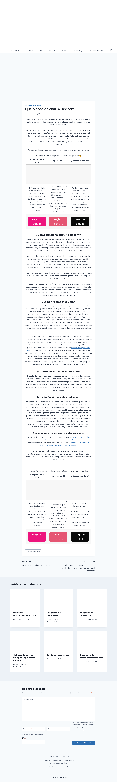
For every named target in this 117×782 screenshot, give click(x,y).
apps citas (15, 50)
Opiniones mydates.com (58, 654)
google (58, 330)
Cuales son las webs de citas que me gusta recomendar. (58, 760)
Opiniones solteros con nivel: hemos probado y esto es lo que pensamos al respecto (77, 564)
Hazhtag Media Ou (33, 550)
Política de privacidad (58, 765)
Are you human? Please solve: (33, 737)
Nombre (27, 727)
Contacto (65, 755)
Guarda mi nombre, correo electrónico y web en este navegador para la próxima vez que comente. (84, 724)
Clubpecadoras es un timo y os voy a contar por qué (24, 656)
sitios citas (52, 50)
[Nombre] (33, 727)
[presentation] (25, 597)
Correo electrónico (56, 727)
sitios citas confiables (34, 50)
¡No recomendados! (97, 50)
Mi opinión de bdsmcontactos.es (39, 562)
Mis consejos (78, 50)
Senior (65, 50)
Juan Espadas (54, 618)
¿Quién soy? (53, 755)
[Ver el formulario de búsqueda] (111, 51)
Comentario (29, 698)
